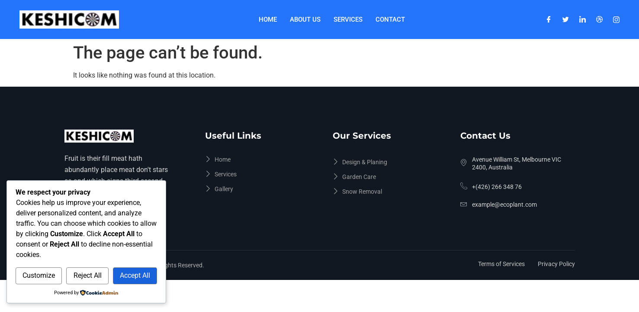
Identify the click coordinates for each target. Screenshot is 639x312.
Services (348, 19)
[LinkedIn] (582, 19)
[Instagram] (616, 19)
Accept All (135, 275)
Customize (38, 275)
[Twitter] (565, 19)
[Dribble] (599, 19)
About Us (305, 19)
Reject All (88, 275)
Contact (390, 19)
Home (268, 19)
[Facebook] (549, 19)
